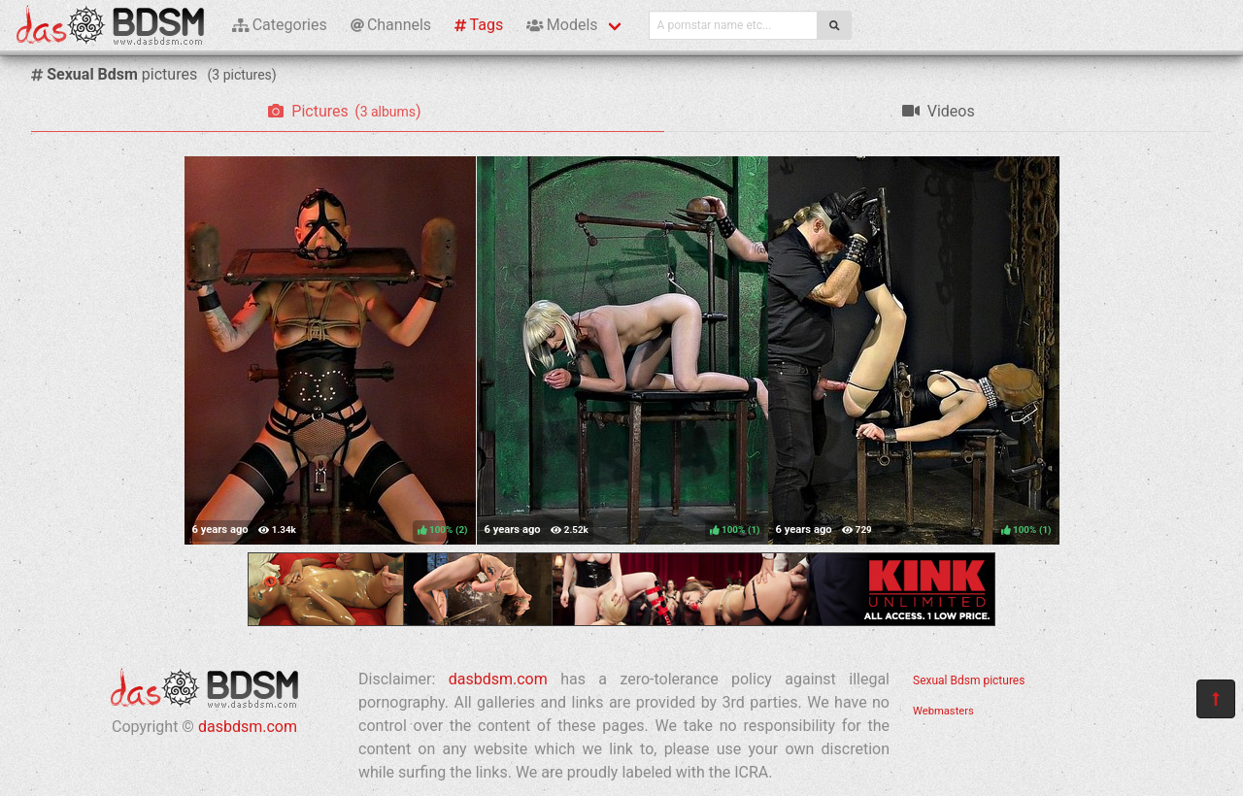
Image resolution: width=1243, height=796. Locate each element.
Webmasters (943, 711)
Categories (279, 25)
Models (561, 25)
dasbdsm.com (247, 726)
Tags (478, 25)
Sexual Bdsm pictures (969, 680)
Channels (391, 25)
